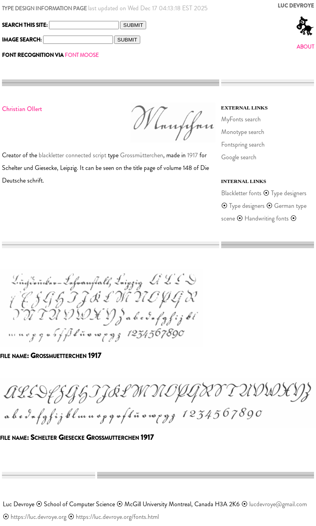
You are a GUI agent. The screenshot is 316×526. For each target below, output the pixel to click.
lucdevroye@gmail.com (278, 504)
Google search (238, 157)
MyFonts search (241, 119)
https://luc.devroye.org (38, 516)
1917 (192, 155)
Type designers (289, 193)
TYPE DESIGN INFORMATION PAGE (44, 8)
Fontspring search (243, 144)
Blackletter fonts (241, 193)
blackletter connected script (72, 155)
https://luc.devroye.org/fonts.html (117, 516)
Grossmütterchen (141, 155)
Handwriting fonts (267, 218)
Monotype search (242, 131)
